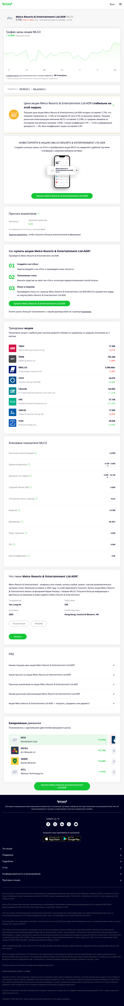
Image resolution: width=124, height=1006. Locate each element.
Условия (27, 971)
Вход (112, 4)
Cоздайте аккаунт (12, 76)
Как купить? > (39, 89)
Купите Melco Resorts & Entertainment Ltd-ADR (62, 195)
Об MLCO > (24, 89)
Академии (86, 311)
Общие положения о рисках (12, 971)
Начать (18, 636)
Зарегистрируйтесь (18, 234)
